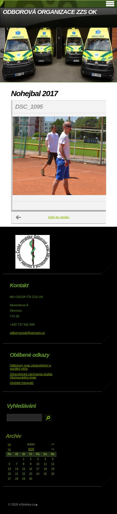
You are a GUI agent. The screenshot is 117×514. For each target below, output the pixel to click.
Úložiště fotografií (22, 382)
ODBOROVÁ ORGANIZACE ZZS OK (50, 11)
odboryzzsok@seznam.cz (27, 332)
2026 (31, 449)
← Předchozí (19, 217)
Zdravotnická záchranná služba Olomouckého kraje (31, 375)
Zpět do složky (58, 217)
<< (9, 444)
